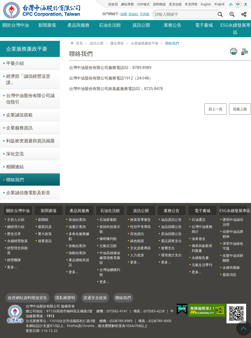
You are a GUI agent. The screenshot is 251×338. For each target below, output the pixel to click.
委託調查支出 (171, 240)
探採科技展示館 (110, 229)
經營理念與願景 (17, 250)
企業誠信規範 (19, 115)
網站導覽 (127, 4)
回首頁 (113, 4)
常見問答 (191, 4)
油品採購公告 (171, 226)
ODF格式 (143, 4)
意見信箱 (175, 4)
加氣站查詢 (77, 245)
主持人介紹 (15, 219)
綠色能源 (137, 240)
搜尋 (220, 14)
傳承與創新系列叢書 (202, 248)
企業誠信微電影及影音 (28, 192)
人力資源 (137, 255)
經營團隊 (14, 260)
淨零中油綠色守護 (233, 246)
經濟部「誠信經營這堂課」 (28, 79)
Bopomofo (244, 51)
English (206, 4)
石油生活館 (110, 25)
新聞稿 (43, 219)
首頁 (79, 43)
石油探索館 (108, 219)
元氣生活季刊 (202, 264)
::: (1, 40)
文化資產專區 (140, 248)
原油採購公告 (171, 233)
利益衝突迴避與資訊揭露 (30, 140)
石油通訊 (198, 219)
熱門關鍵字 (110, 13)
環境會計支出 (171, 255)
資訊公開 (141, 25)
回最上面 (240, 109)
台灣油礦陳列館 (110, 272)
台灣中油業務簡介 (202, 229)
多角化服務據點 (79, 236)
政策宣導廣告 (140, 219)
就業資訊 (45, 240)
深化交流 (15, 153)
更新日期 (32, 330)
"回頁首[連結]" (243, 328)
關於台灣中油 (15, 25)
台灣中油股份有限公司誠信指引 (30, 98)
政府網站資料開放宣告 (27, 297)
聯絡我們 (15, 179)
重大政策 (45, 233)
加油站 (133, 14)
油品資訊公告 (171, 219)
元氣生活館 (108, 245)
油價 (123, 14)
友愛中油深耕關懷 (233, 258)
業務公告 (172, 25)
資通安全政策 (95, 297)
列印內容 (233, 51)
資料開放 (159, 4)
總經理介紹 (15, 226)
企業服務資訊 (19, 127)
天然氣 (144, 14)
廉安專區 (117, 43)
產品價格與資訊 (79, 262)
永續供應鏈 (231, 267)
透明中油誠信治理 (233, 222)
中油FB (219, 4)
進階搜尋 (232, 14)
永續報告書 (200, 257)
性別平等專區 (140, 226)
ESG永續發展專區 (235, 28)
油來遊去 (198, 238)
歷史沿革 (14, 233)
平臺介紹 (15, 63)
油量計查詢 (77, 226)
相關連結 (15, 166)
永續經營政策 (17, 240)
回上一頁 (215, 109)
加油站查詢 (77, 219)
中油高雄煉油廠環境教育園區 (110, 257)
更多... (12, 267)
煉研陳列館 (108, 238)
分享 (244, 14)
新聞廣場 (47, 25)
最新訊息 (45, 226)
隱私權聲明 (65, 297)
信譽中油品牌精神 (233, 234)
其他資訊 (137, 233)
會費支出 (168, 248)
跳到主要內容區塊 (2, 2)
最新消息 (229, 274)
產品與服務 (78, 25)
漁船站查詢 (77, 252)
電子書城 (204, 25)
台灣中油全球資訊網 (42, 10)
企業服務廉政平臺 (26, 48)
